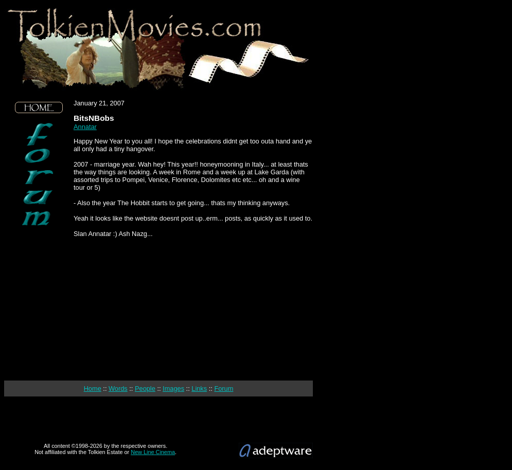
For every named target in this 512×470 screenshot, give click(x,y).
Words (118, 388)
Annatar (85, 127)
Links (199, 388)
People (145, 388)
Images (173, 388)
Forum (223, 388)
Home (92, 388)
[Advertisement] (39, 303)
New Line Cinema (153, 452)
